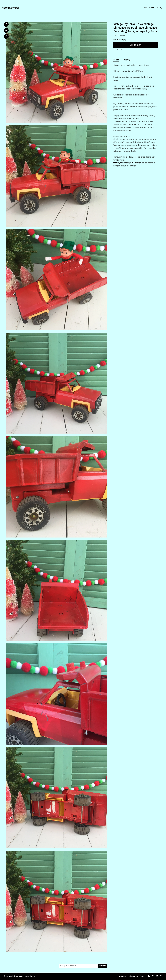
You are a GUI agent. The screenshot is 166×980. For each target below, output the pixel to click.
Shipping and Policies (136, 976)
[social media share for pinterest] (6, 36)
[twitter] (157, 976)
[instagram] (153, 976)
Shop (145, 7)
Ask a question (117, 50)
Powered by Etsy (30, 976)
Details (116, 59)
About (151, 7)
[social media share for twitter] (6, 30)
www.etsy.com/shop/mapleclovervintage (127, 162)
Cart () (159, 7)
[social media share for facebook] (6, 24)
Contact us (123, 976)
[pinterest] (161, 976)
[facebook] (149, 976)
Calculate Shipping (119, 39)
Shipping (127, 59)
